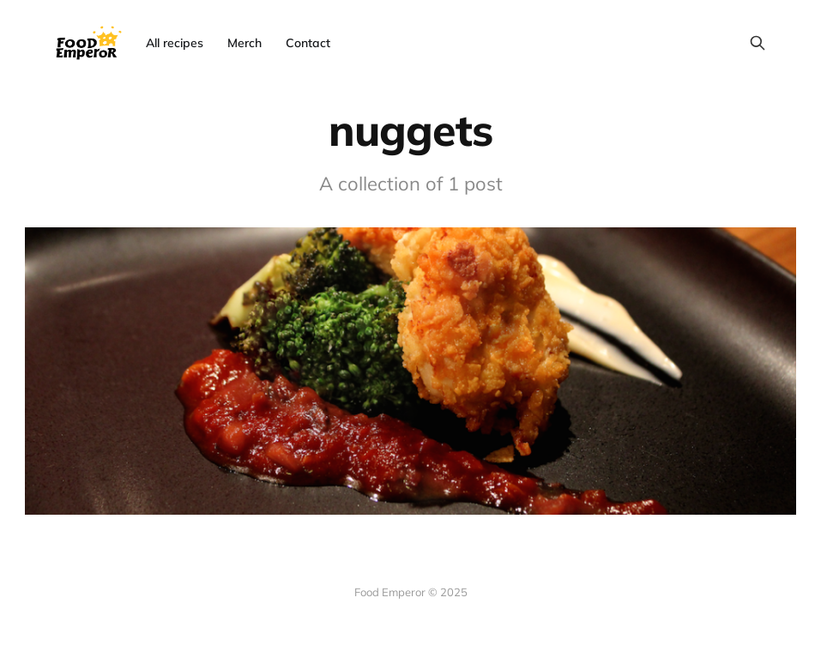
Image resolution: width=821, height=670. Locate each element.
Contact (308, 43)
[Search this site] (757, 43)
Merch (244, 43)
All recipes (174, 43)
